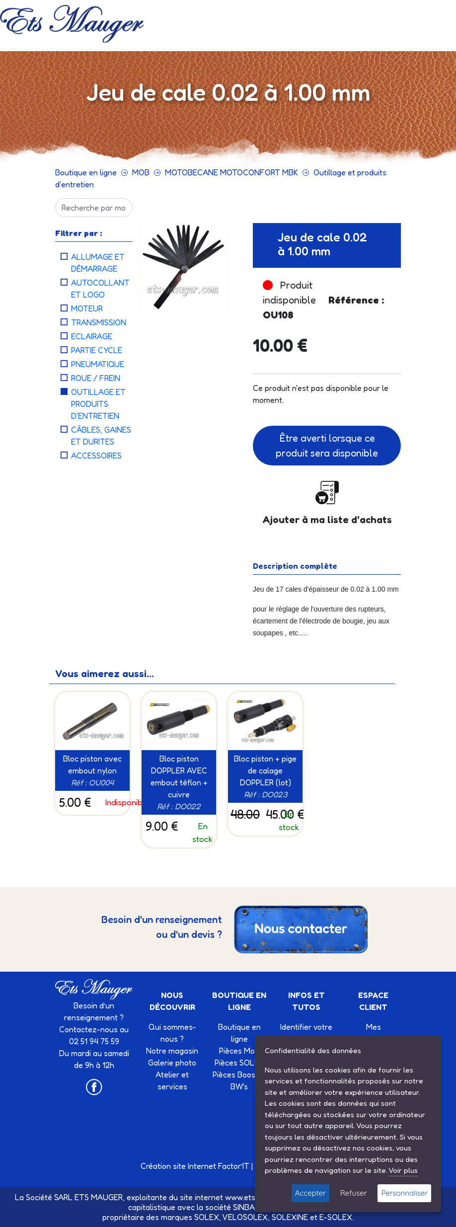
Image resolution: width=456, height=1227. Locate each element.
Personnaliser (404, 1193)
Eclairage (91, 336)
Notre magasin (172, 1051)
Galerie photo (172, 1063)
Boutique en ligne (86, 172)
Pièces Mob (239, 1051)
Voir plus (403, 1170)
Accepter (310, 1193)
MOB (141, 172)
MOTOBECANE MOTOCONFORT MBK (231, 172)
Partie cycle (96, 350)
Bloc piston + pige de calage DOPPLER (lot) (265, 770)
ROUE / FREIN (95, 378)
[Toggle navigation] (215, 31)
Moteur (87, 308)
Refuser (353, 1193)
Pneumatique (97, 364)
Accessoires (96, 455)
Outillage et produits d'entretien (98, 404)
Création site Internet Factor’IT (195, 1166)
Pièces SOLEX (239, 1063)
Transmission (98, 322)
